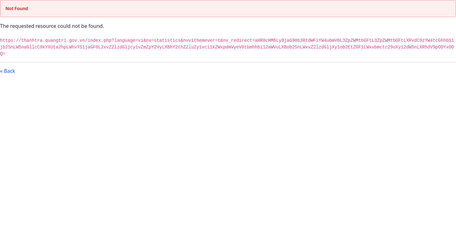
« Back (7, 70)
